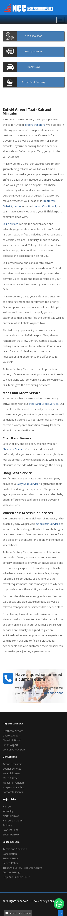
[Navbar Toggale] (60, 20)
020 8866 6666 (53, 693)
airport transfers (34, 124)
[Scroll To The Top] (60, 913)
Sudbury (7, 825)
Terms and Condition (15, 849)
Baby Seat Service (27, 483)
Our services (10, 224)
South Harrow (11, 834)
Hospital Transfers (13, 787)
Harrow (7, 806)
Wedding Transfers (13, 782)
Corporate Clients (13, 792)
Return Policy (10, 863)
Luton (17, 206)
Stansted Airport (12, 740)
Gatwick (7, 206)
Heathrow (49, 201)
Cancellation (10, 853)
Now (33, 67)
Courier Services (12, 768)
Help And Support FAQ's (16, 877)
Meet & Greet (11, 778)
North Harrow (11, 816)
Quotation (33, 51)
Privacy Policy (10, 858)
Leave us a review (18, 913)
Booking (33, 82)
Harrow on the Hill (13, 820)
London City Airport (44, 206)
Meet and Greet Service (43, 403)
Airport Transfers (12, 764)
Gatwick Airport (11, 735)
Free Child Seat (11, 773)
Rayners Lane (10, 830)
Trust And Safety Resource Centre (22, 867)
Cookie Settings (12, 872)
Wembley (8, 811)
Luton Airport (10, 745)
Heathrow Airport (13, 731)
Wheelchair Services (48, 523)
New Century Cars (42, 901)
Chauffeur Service (13, 449)
